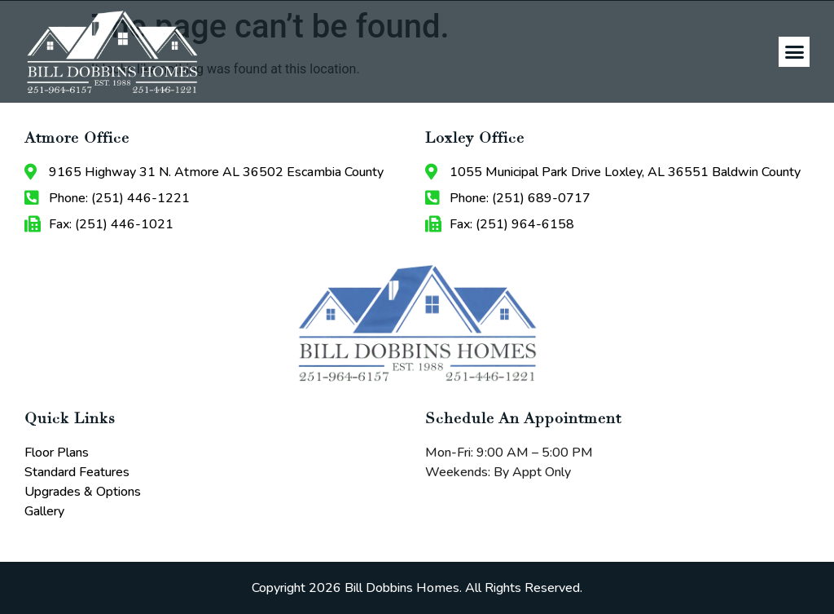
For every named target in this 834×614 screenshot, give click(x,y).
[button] (794, 52)
